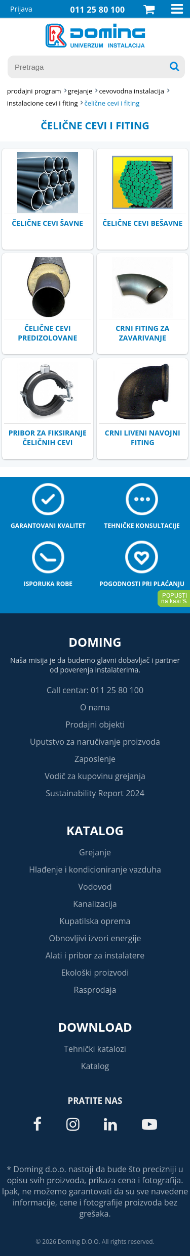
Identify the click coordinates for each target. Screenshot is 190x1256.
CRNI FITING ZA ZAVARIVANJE (142, 333)
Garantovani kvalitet (48, 525)
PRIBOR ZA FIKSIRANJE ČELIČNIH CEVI (48, 437)
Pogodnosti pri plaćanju (141, 583)
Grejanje (95, 852)
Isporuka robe (48, 583)
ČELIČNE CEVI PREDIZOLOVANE (47, 333)
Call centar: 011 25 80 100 (95, 690)
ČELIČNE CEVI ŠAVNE (47, 223)
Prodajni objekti (95, 724)
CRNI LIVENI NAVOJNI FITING (142, 437)
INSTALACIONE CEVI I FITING (42, 103)
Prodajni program (34, 90)
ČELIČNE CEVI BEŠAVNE (142, 223)
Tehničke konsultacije (141, 525)
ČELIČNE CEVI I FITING (111, 103)
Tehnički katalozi (95, 1048)
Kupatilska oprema (95, 921)
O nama (95, 707)
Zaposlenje (95, 758)
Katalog (95, 830)
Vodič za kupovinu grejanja (95, 776)
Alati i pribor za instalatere (95, 955)
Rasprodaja (95, 989)
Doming (94, 642)
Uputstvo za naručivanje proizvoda (95, 741)
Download (95, 1027)
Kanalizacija (95, 903)
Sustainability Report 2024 (95, 793)
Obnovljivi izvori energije (95, 938)
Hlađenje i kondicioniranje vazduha (95, 869)
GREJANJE (80, 90)
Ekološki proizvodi (95, 972)
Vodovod (95, 886)
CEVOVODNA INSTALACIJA (131, 90)
